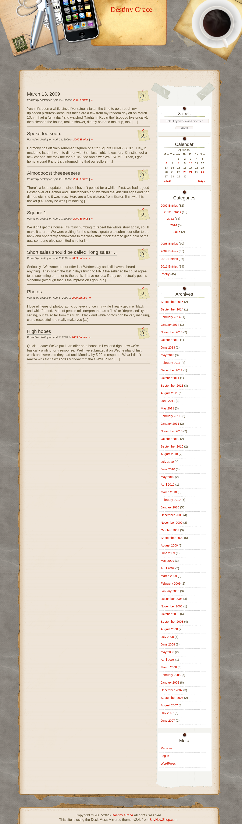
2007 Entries (169, 205)
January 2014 (170, 324)
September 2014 (172, 309)
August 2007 (169, 705)
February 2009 (171, 583)
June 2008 (168, 644)
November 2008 (171, 606)
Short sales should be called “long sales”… (72, 252)
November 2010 (171, 431)
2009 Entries (80, 100)
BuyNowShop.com (163, 819)
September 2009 (172, 538)
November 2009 (171, 522)
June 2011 (168, 400)
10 (190, 163)
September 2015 (172, 302)
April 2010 (168, 484)
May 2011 (167, 408)
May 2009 (167, 560)
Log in (165, 756)
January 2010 (170, 507)
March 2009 (169, 576)
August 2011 (169, 393)
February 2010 (171, 499)
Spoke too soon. (44, 133)
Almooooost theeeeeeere (53, 173)
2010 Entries (169, 259)
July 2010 (167, 461)
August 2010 (169, 454)
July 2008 (167, 637)
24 (190, 172)
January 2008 (170, 682)
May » (201, 181)
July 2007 (167, 713)
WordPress (168, 763)
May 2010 (167, 477)
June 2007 (168, 720)
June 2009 (168, 553)
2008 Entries (169, 243)
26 (202, 172)
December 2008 (171, 598)
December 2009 (171, 515)
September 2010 (172, 446)
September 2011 (172, 385)
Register (166, 748)
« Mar (167, 181)
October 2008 (170, 614)
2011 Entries (169, 266)
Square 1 (36, 212)
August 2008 (169, 629)
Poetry (165, 274)
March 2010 (169, 492)
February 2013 (171, 362)
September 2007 (172, 697)
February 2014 (171, 317)
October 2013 (170, 340)
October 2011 (170, 378)
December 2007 (171, 690)
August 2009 (169, 545)
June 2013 (168, 347)
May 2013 (167, 355)
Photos (34, 291)
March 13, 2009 (43, 94)
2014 (173, 225)
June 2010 (168, 469)
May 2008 (167, 652)
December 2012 (171, 370)
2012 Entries (172, 212)
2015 (177, 231)
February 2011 (171, 416)
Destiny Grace (131, 9)
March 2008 (169, 667)
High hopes (39, 331)
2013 (170, 218)
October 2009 (170, 530)
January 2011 (170, 423)
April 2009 (168, 568)
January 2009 (170, 591)
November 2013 (171, 332)
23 (185, 172)
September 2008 (172, 621)
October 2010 (170, 439)
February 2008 (171, 675)
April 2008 (168, 659)
